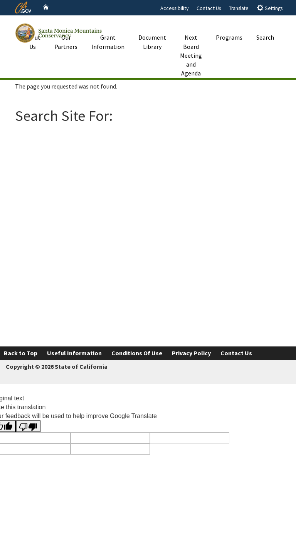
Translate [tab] (239, 8)
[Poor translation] (28, 426)
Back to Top (20, 353)
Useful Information (74, 353)
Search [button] (265, 28)
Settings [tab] (270, 8)
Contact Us (209, 8)
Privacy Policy (191, 353)
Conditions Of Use (136, 353)
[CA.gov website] (23, 6)
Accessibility (174, 8)
